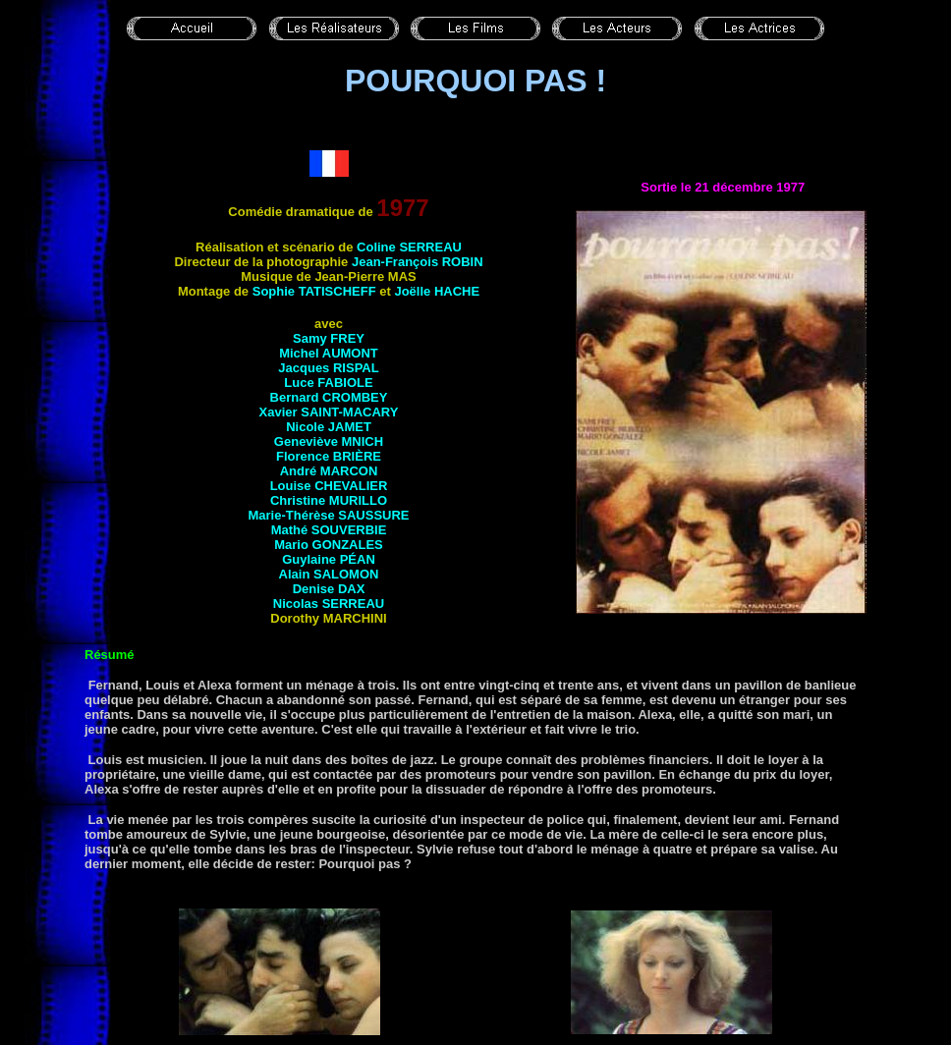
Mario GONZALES (328, 544)
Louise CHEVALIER (329, 485)
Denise (329, 588)
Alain (329, 574)
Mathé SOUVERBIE (329, 529)
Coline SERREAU (409, 247)
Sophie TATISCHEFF (314, 291)
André (329, 471)
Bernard (329, 397)
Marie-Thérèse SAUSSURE (329, 515)
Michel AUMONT (328, 353)
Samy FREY (328, 338)
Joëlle (436, 291)
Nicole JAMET (328, 426)
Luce (328, 382)
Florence (328, 456)
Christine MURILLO (328, 500)
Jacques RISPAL (328, 367)
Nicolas (328, 603)
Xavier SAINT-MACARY (329, 412)
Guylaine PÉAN (328, 559)
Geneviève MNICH (328, 441)
